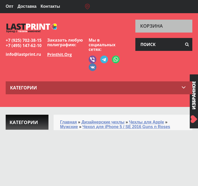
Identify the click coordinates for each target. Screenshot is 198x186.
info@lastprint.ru (23, 54)
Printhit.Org (59, 54)
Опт (9, 6)
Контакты (50, 6)
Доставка (27, 6)
